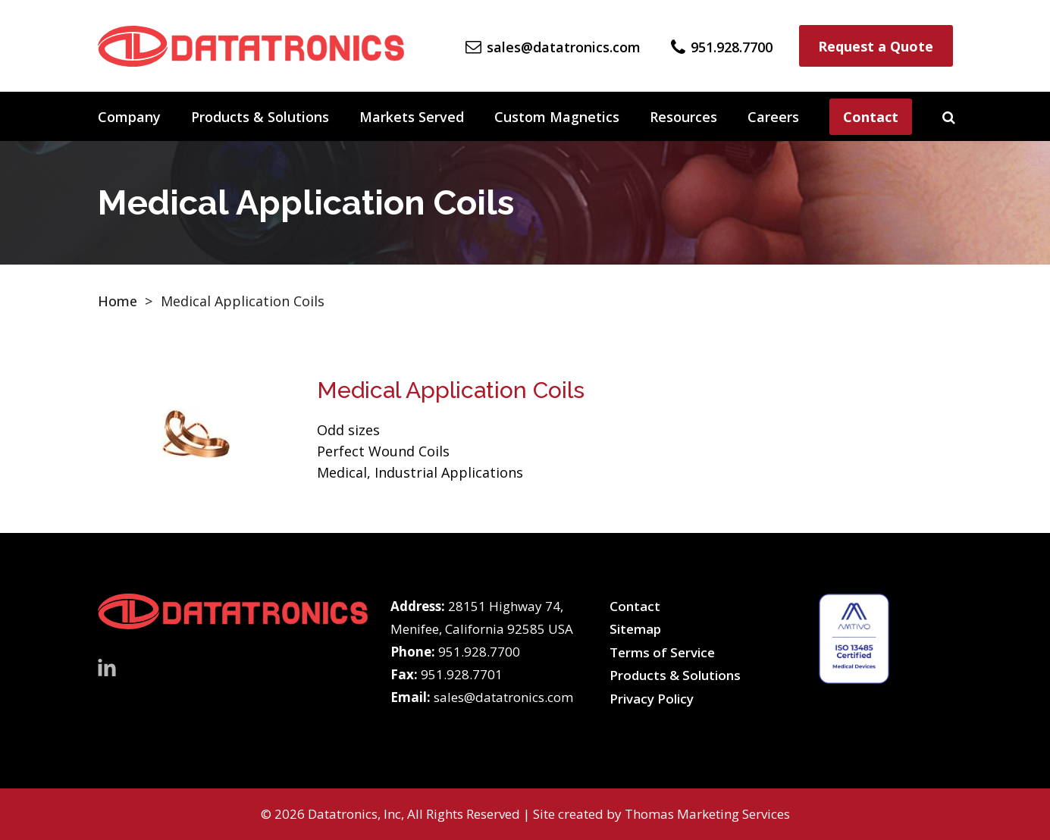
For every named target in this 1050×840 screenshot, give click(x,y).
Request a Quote (875, 46)
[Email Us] (553, 45)
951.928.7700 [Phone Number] (479, 651)
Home (117, 301)
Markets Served (411, 117)
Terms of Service (662, 652)
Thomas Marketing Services (707, 814)
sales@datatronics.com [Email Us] (503, 697)
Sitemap (635, 629)
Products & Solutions (260, 117)
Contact (870, 117)
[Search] (948, 116)
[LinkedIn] (107, 667)
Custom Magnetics (556, 117)
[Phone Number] (722, 45)
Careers (773, 117)
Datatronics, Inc (354, 814)
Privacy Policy (652, 698)
